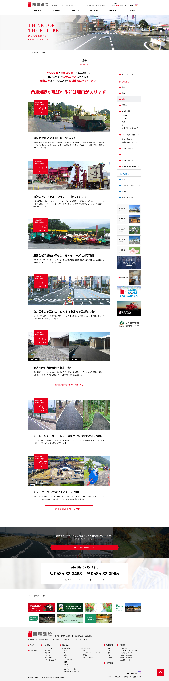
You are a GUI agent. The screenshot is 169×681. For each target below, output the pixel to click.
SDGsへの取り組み (114, 677)
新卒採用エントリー (126, 660)
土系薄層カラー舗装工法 (131, 166)
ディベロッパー (127, 149)
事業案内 (75, 11)
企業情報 (56, 11)
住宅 (123, 179)
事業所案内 (48, 657)
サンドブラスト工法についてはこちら (69, 509)
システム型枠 (126, 111)
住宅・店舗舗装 (127, 197)
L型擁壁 (125, 115)
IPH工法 (125, 155)
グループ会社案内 (50, 660)
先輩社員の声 (124, 648)
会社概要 (47, 653)
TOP (32, 645)
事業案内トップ (127, 74)
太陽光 (124, 105)
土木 (123, 93)
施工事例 (94, 11)
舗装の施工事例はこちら (84, 547)
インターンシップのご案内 (128, 650)
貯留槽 (124, 119)
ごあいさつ (48, 648)
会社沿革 (47, 655)
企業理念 (47, 650)
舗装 (123, 99)
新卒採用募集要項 (126, 655)
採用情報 (131, 11)
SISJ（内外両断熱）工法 (131, 135)
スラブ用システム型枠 (130, 128)
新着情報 (37, 11)
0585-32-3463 (68, 573)
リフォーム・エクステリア (91, 652)
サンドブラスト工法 (129, 161)
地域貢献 (113, 11)
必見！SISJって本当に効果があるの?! (130, 140)
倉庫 (123, 122)
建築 (123, 87)
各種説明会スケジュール (128, 653)
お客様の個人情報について (132, 677)
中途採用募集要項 (126, 657)
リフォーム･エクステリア (131, 185)
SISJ (65, 662)
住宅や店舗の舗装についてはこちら (69, 385)
